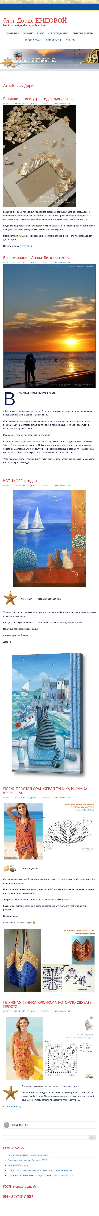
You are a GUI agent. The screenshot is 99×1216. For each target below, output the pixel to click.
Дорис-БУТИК (54, 40)
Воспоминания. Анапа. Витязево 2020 (37, 257)
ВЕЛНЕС (70, 40)
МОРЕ (40, 33)
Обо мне (28, 33)
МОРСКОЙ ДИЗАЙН (58, 33)
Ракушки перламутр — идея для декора (38, 98)
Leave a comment (61, 103)
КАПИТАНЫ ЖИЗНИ (82, 33)
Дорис (33, 103)
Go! (92, 1137)
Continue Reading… (13, 1106)
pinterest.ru (26, 245)
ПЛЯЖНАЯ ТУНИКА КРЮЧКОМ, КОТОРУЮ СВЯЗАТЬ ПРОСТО (47, 1004)
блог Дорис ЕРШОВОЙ (35, 20)
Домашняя (12, 33)
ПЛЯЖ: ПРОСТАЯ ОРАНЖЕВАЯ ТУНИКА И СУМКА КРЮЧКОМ (45, 790)
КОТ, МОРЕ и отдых (20, 480)
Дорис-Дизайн (33, 40)
